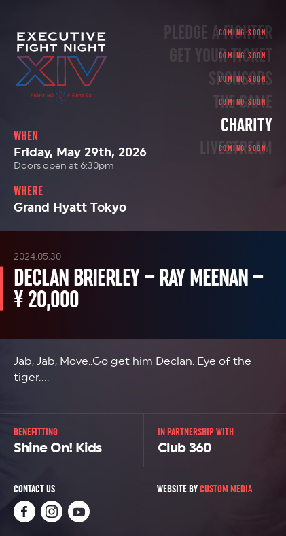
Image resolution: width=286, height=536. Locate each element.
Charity (246, 125)
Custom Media (226, 488)
